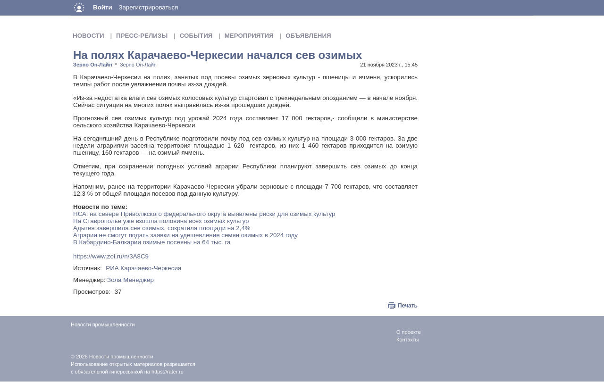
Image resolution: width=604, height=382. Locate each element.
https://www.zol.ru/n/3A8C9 (111, 256)
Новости (88, 35)
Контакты (407, 339)
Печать (408, 305)
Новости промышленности (121, 356)
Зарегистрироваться (148, 7)
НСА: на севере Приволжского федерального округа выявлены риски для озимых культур (204, 213)
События (196, 35)
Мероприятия (249, 35)
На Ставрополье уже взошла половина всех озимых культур (161, 220)
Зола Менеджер (130, 279)
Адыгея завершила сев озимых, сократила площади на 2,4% (162, 228)
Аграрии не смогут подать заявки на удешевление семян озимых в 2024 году (185, 235)
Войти (102, 7)
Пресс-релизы (142, 35)
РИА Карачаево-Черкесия (143, 268)
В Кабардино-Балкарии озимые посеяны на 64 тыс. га (152, 242)
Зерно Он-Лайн (92, 64)
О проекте (408, 332)
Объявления (308, 35)
